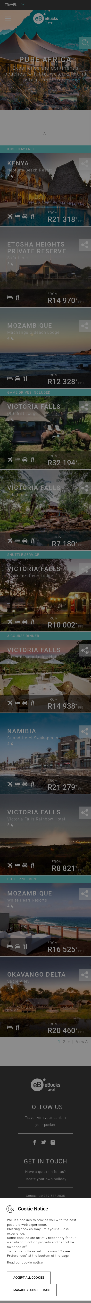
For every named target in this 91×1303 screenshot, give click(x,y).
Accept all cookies (28, 1277)
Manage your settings (31, 1290)
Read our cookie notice (25, 1262)
